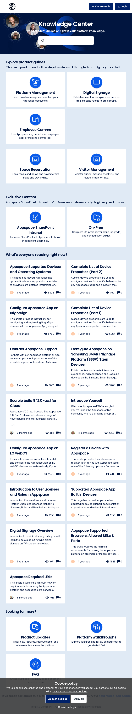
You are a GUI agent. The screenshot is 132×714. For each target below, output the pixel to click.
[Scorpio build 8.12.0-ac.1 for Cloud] (35, 416)
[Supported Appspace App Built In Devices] (96, 502)
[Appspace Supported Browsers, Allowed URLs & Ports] (96, 545)
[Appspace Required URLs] (35, 586)
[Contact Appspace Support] (35, 366)
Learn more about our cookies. (70, 691)
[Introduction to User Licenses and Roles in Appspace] (35, 502)
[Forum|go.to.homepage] (12, 6)
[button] (66, 707)
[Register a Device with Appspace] (96, 460)
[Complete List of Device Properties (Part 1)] (96, 320)
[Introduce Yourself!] (96, 416)
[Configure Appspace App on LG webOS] (35, 460)
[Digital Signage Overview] (35, 545)
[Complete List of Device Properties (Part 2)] (96, 279)
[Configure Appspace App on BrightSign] (35, 320)
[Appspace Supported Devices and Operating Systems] (35, 279)
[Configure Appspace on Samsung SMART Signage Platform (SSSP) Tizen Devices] (96, 366)
